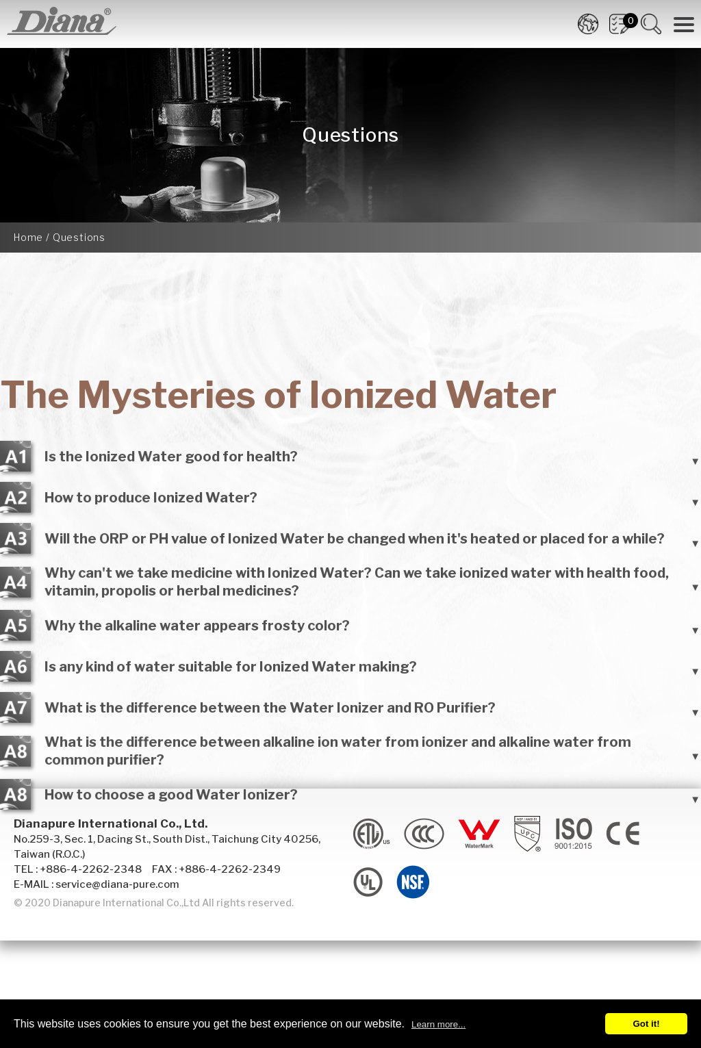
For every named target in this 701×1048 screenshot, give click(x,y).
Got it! (646, 1024)
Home (28, 237)
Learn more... (438, 1024)
